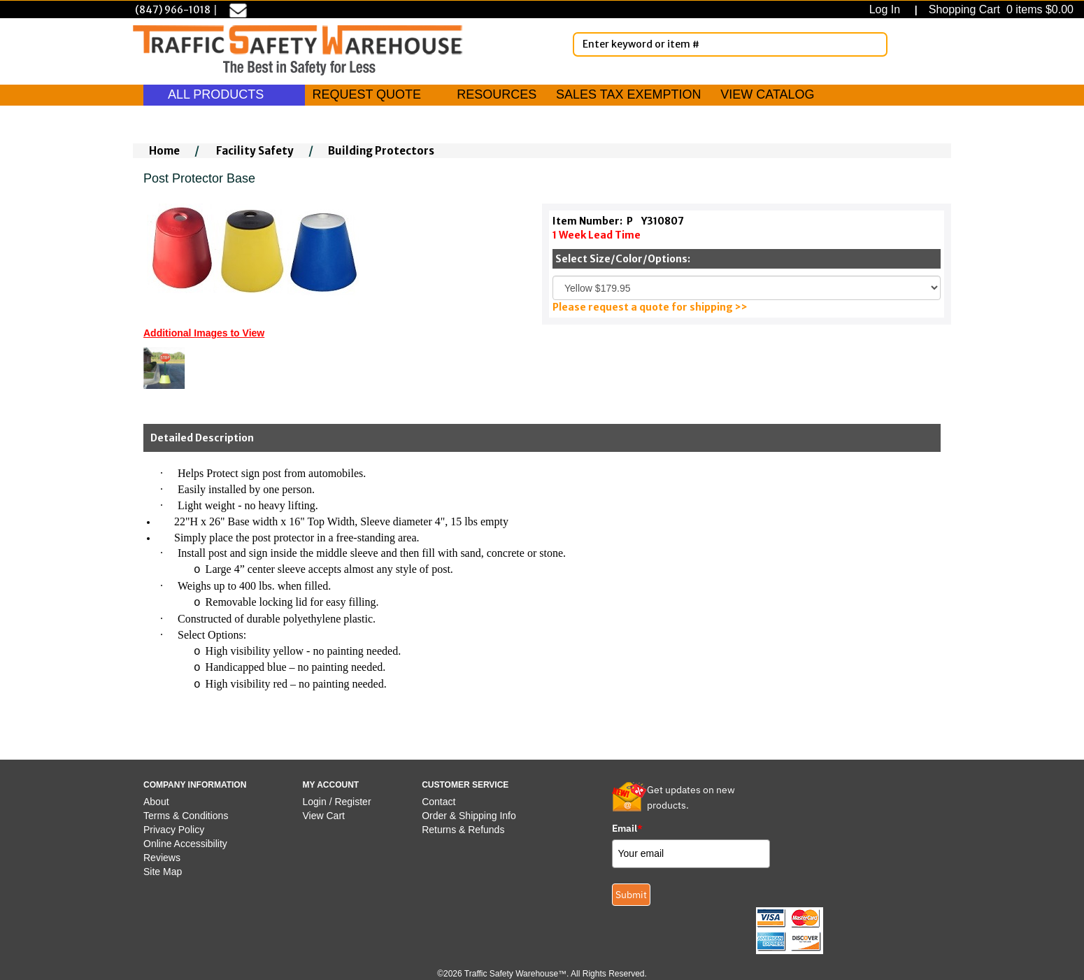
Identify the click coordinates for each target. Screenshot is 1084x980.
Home (164, 150)
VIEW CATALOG (767, 94)
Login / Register (337, 801)
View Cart (324, 815)
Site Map (162, 871)
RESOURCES (496, 94)
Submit (631, 894)
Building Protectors (381, 150)
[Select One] (746, 288)
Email (627, 828)
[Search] (874, 44)
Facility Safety (255, 150)
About (156, 801)
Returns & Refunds (463, 829)
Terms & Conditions (185, 815)
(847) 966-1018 (173, 9)
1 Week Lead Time (596, 235)
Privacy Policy (173, 829)
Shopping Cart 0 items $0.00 (999, 9)
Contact (438, 801)
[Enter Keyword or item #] (730, 44)
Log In (887, 9)
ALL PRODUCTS (224, 94)
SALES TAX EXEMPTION (628, 94)
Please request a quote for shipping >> (650, 307)
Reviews (161, 857)
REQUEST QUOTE (366, 94)
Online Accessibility (185, 843)
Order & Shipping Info (469, 815)
